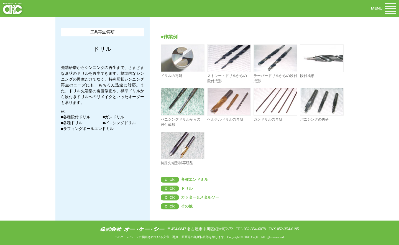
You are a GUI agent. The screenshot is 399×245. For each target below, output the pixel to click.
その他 (187, 206)
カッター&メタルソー (200, 197)
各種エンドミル (194, 180)
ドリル (187, 188)
